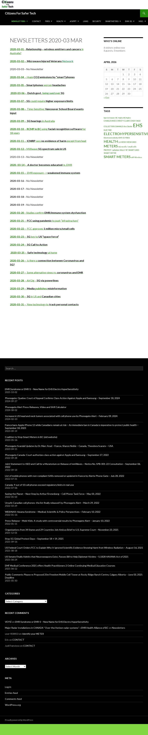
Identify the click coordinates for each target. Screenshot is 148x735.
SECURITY (96, 21)
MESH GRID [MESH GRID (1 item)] (131, 142)
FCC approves (42, 228)
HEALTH (59, 21)
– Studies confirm (48, 212)
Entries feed (11, 692)
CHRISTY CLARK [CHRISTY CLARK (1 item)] (123, 121)
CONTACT (36, 21)
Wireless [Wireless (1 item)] (138, 157)
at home (33, 252)
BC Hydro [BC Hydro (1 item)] (119, 118)
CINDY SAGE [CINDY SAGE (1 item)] (135, 121)
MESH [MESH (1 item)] (123, 142)
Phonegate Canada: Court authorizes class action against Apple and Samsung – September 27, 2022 (57, 454)
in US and (35, 296)
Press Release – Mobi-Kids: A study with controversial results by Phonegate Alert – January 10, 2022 (57, 520)
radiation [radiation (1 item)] (115, 150)
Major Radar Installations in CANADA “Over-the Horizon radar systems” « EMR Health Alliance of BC (56, 627)
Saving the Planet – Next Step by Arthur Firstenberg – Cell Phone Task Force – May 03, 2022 (53, 493)
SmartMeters (111, 21)
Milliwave (38, 148)
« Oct (106, 97)
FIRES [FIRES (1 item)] (127, 138)
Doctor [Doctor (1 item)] (129, 126)
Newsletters (18, 21)
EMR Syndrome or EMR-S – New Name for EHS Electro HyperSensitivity (41, 389)
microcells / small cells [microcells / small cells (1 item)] (127, 147)
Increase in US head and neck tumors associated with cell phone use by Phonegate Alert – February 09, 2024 (61, 416)
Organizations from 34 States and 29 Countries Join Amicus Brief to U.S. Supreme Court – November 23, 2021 (61, 529)
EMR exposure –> (45, 172)
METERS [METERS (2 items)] (111, 146)
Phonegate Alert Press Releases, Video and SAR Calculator (35, 407)
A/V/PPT (73, 21)
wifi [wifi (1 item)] (132, 157)
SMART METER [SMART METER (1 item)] (110, 153)
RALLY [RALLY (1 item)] (122, 150)
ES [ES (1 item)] (124, 138)
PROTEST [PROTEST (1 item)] (107, 150)
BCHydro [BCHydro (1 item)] (127, 118)
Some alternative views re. (46, 272)
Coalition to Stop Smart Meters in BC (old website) (31, 437)
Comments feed (13, 698)
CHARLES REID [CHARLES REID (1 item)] (110, 121)
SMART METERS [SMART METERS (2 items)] (117, 156)
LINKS (85, 21)
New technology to (44, 304)
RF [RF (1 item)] (127, 150)
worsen (38, 85)
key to (34, 236)
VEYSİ (8, 621)
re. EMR (41, 164)
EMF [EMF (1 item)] (120, 138)
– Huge (42, 77)
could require (41, 101)
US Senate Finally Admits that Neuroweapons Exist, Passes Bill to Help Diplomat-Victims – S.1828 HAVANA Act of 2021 (66, 556)
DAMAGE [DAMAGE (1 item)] (119, 126)
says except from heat (48, 140)
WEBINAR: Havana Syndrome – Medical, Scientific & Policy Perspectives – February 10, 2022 (52, 511)
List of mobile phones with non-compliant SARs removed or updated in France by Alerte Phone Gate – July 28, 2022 (64, 475)
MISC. (141, 21)
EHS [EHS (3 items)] (137, 125)
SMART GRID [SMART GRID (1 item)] (133, 150)
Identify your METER (33, 633)
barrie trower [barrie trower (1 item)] (109, 118)
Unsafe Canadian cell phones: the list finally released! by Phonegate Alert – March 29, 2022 (52, 502)
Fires (47, 21)
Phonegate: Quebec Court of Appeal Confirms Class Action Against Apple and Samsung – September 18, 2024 (62, 398)
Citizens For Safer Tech (20, 13)
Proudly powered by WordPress (19, 720)
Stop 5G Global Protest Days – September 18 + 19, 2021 (34, 538)
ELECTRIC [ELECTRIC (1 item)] (108, 130)
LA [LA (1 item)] (119, 142)
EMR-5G (128, 21)
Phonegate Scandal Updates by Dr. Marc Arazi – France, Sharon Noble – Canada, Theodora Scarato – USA (59, 446)
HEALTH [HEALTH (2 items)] (111, 141)
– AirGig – (34, 280)
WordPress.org (13, 704)
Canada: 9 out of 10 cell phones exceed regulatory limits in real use (39, 484)
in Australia (32, 120)
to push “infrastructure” (44, 220)
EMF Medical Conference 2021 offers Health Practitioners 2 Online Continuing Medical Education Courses (60, 565)
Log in (8, 686)
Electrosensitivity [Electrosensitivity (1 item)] (111, 138)
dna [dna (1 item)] (125, 126)
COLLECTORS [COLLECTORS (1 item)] (109, 126)
